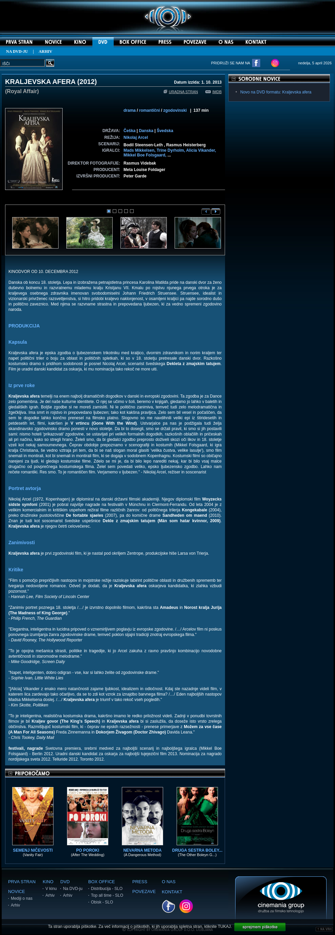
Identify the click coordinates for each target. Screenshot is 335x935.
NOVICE (16, 891)
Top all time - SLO (107, 895)
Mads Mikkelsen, (140, 150)
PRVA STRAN (22, 881)
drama (130, 110)
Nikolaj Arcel (136, 137)
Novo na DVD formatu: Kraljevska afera (275, 92)
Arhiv (15, 905)
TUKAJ (224, 926)
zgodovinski (174, 110)
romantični (149, 110)
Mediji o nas (21, 898)
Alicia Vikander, (201, 150)
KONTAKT (172, 891)
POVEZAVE (144, 891)
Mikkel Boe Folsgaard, (146, 155)
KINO (48, 881)
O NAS (168, 881)
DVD (64, 881)
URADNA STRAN (181, 92)
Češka (129, 130)
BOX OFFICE (101, 881)
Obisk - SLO (102, 902)
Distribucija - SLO (106, 888)
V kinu (51, 888)
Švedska (165, 130)
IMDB (213, 92)
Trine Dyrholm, (171, 150)
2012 (87, 81)
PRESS (139, 881)
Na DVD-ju (72, 888)
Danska (146, 130)
